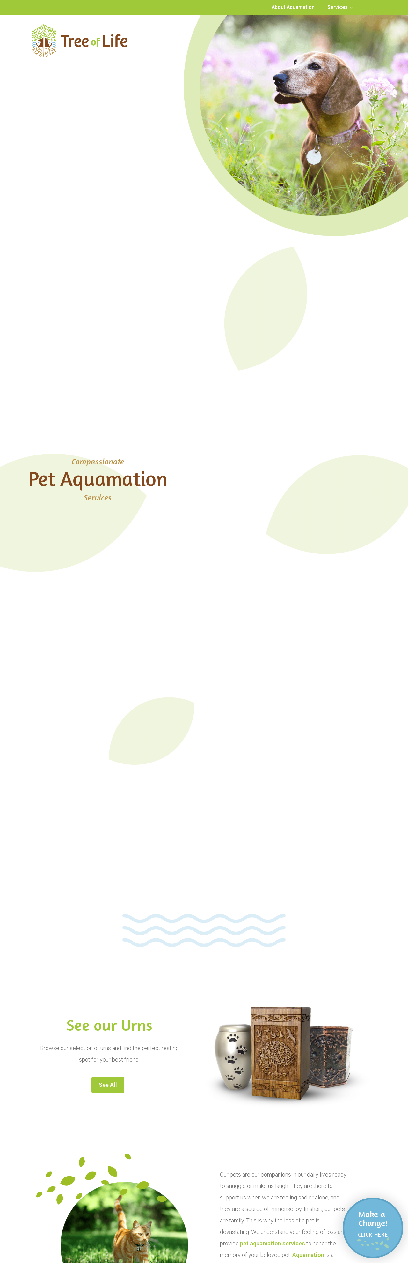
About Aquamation (293, 7)
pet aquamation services (272, 1243)
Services (337, 7)
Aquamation (308, 1255)
